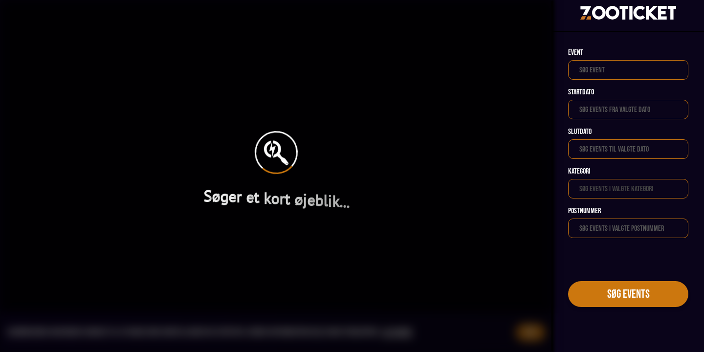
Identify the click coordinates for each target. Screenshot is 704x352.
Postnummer (584, 211)
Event (575, 52)
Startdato (581, 92)
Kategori (579, 171)
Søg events (628, 294)
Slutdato (580, 131)
